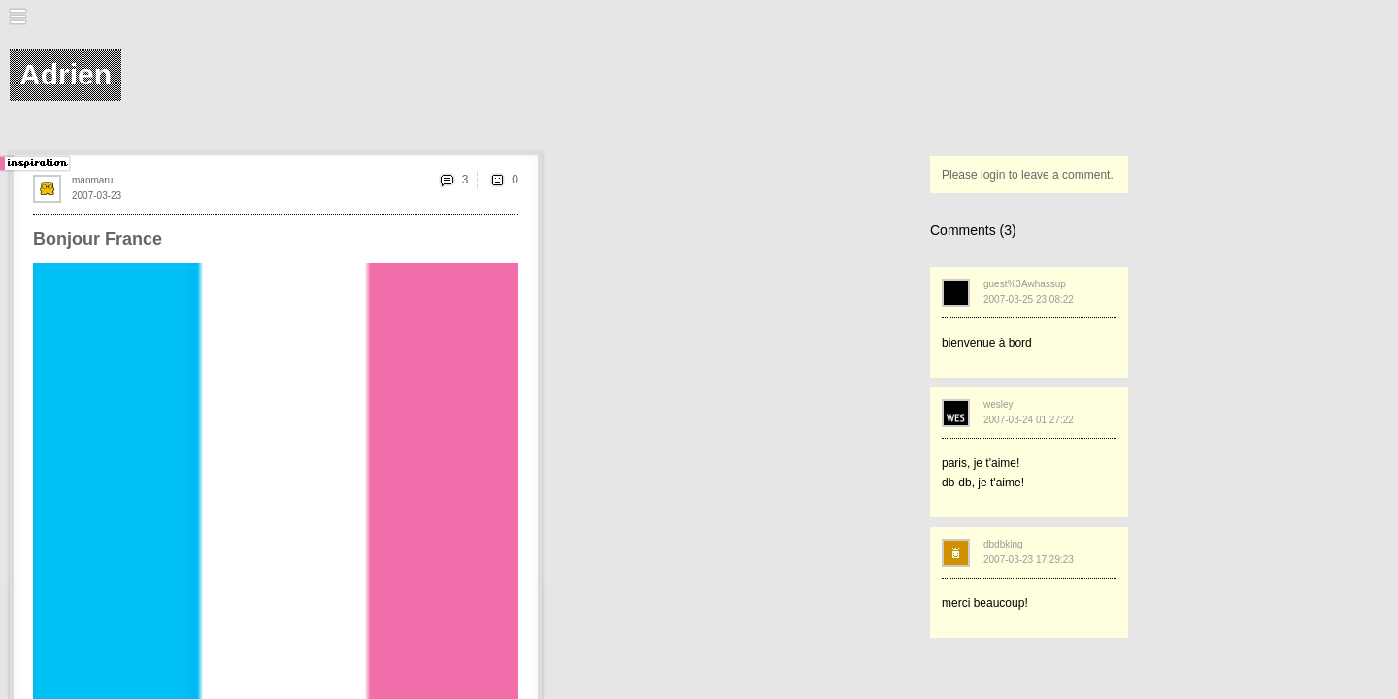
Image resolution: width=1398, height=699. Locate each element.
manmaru (92, 180)
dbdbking (1003, 544)
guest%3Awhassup (1024, 284)
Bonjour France (97, 239)
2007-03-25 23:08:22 (1028, 299)
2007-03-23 (96, 195)
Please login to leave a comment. (1028, 175)
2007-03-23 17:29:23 (1028, 559)
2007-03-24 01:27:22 (1028, 420)
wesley (998, 404)
